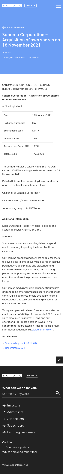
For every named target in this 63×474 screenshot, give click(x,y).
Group (29, 5)
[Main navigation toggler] (58, 6)
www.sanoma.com (42, 329)
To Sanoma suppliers (15, 447)
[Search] (58, 393)
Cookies (7, 442)
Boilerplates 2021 (15, 348)
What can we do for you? (19, 388)
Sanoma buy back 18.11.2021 (22, 343)
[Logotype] (12, 5)
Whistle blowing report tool (19, 452)
